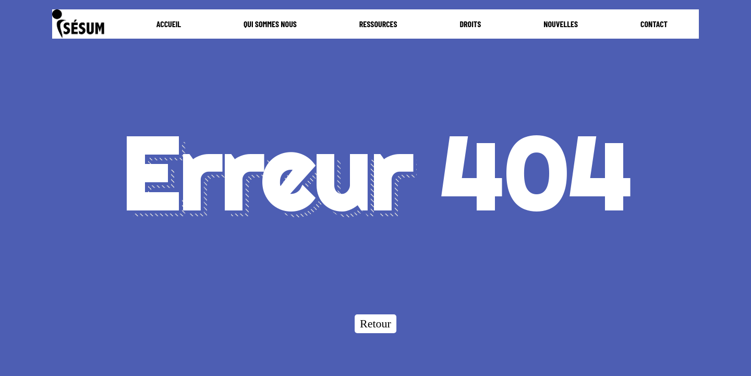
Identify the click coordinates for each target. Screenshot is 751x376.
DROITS (470, 24)
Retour (375, 323)
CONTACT (654, 24)
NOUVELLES (560, 24)
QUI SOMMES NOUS (270, 24)
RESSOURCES (378, 24)
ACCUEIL (168, 24)
